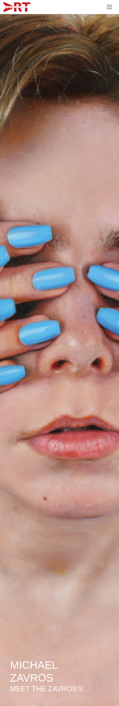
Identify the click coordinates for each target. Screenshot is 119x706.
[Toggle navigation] (109, 7)
